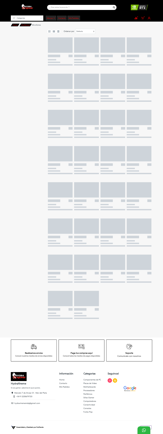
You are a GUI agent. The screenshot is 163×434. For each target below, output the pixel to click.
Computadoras (89, 401)
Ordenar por (69, 31)
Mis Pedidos (64, 387)
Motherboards (89, 387)
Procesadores (89, 390)
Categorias (27, 18)
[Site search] (79, 7)
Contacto (63, 383)
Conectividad (89, 405)
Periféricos (25, 25)
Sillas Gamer (88, 398)
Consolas (87, 408)
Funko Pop (87, 412)
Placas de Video (90, 383)
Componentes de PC (92, 380)
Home (15, 25)
